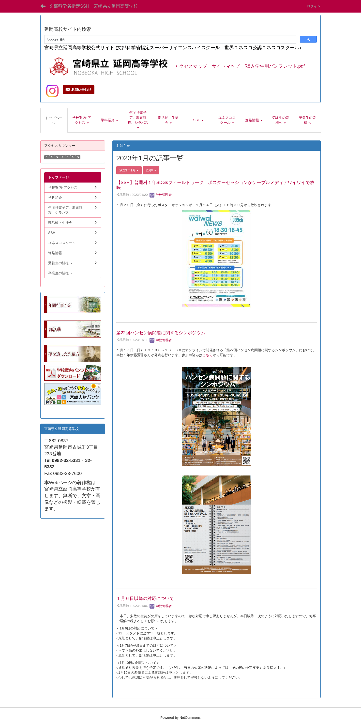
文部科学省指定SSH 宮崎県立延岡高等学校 (93, 6)
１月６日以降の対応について (145, 598)
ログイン (314, 6)
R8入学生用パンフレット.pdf (274, 66)
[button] (82, 120)
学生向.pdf (52, 410)
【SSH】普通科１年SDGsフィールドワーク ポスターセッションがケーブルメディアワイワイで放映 (215, 185)
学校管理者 (161, 195)
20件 (151, 170)
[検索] (170, 39)
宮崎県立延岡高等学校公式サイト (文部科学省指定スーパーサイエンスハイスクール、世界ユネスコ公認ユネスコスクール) (172, 47)
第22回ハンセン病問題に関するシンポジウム (160, 332)
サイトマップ (226, 66)
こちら (207, 355)
